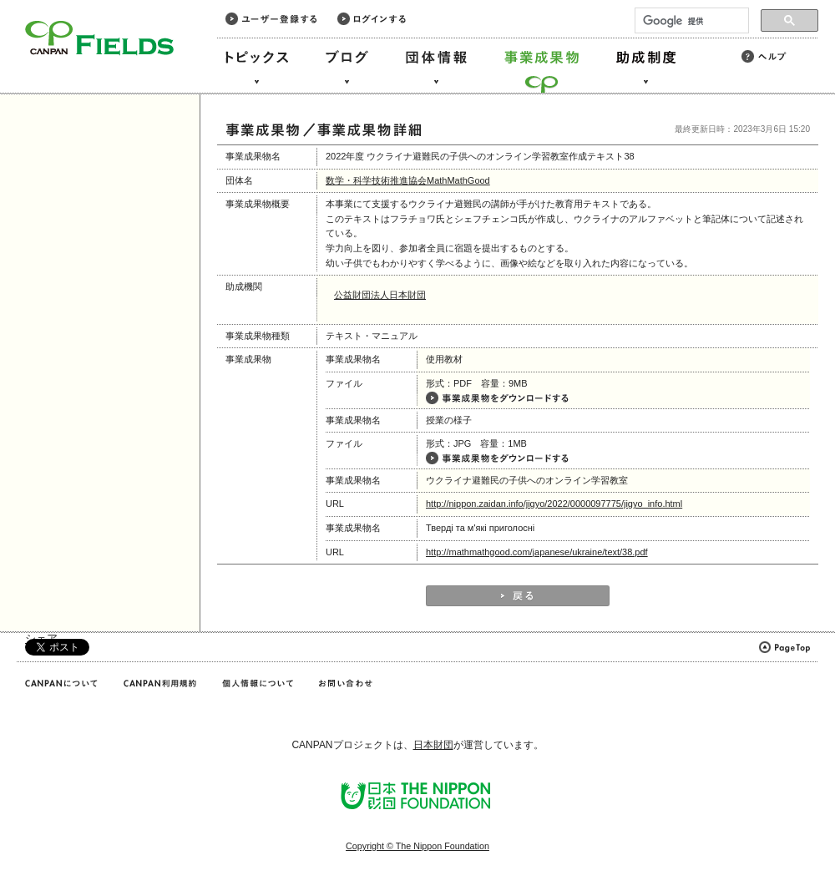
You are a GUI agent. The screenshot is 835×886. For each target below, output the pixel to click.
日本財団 (433, 745)
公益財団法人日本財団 (380, 295)
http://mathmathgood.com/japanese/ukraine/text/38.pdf (537, 552)
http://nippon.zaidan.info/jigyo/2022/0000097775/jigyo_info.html (554, 504)
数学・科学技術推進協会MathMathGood (408, 180)
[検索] (690, 20)
